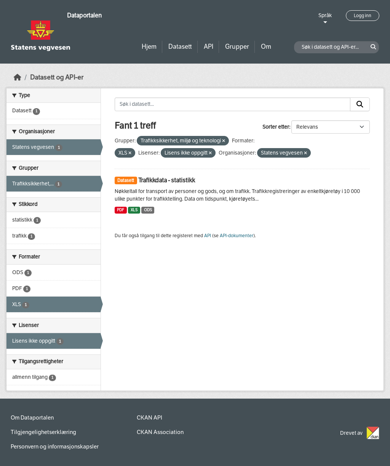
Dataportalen (84, 15)
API (208, 47)
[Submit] (360, 104)
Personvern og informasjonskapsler (55, 446)
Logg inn (362, 15)
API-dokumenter (236, 235)
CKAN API (149, 417)
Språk (325, 15)
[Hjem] (17, 77)
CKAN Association (160, 432)
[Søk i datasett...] (233, 104)
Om (266, 47)
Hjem (149, 47)
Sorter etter (275, 127)
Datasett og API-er (56, 77)
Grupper (237, 47)
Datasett (180, 47)
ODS (148, 209)
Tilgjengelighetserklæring (43, 432)
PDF (120, 209)
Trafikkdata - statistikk (166, 180)
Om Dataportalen (32, 417)
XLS (134, 209)
